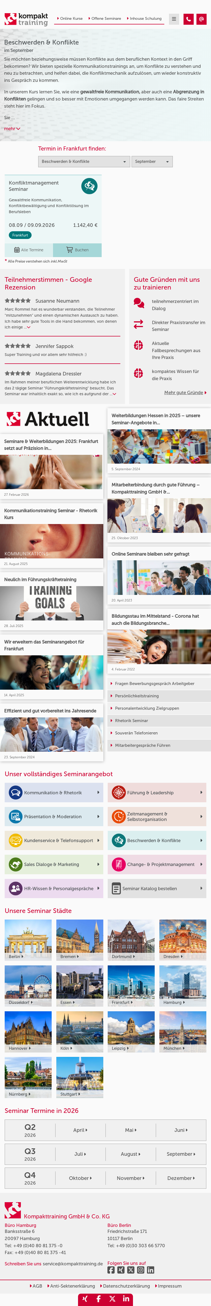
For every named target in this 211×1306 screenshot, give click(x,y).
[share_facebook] (99, 1300)
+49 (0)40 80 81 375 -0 (38, 1245)
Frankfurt (20, 235)
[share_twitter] (112, 1300)
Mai (131, 1130)
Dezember (181, 1178)
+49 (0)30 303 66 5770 (140, 1245)
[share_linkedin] (126, 1300)
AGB (35, 1286)
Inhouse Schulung (144, 18)
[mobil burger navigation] (174, 19)
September (181, 1154)
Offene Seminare (104, 18)
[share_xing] (85, 1300)
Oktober (80, 1178)
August (130, 1154)
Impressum (168, 1286)
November (131, 1178)
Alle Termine (28, 250)
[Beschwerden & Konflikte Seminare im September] (189, 19)
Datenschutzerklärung (125, 1286)
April (80, 1130)
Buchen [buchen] (77, 250)
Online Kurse (70, 18)
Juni (181, 1130)
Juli (80, 1154)
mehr (12, 128)
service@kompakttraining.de (73, 1263)
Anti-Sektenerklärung (71, 1286)
